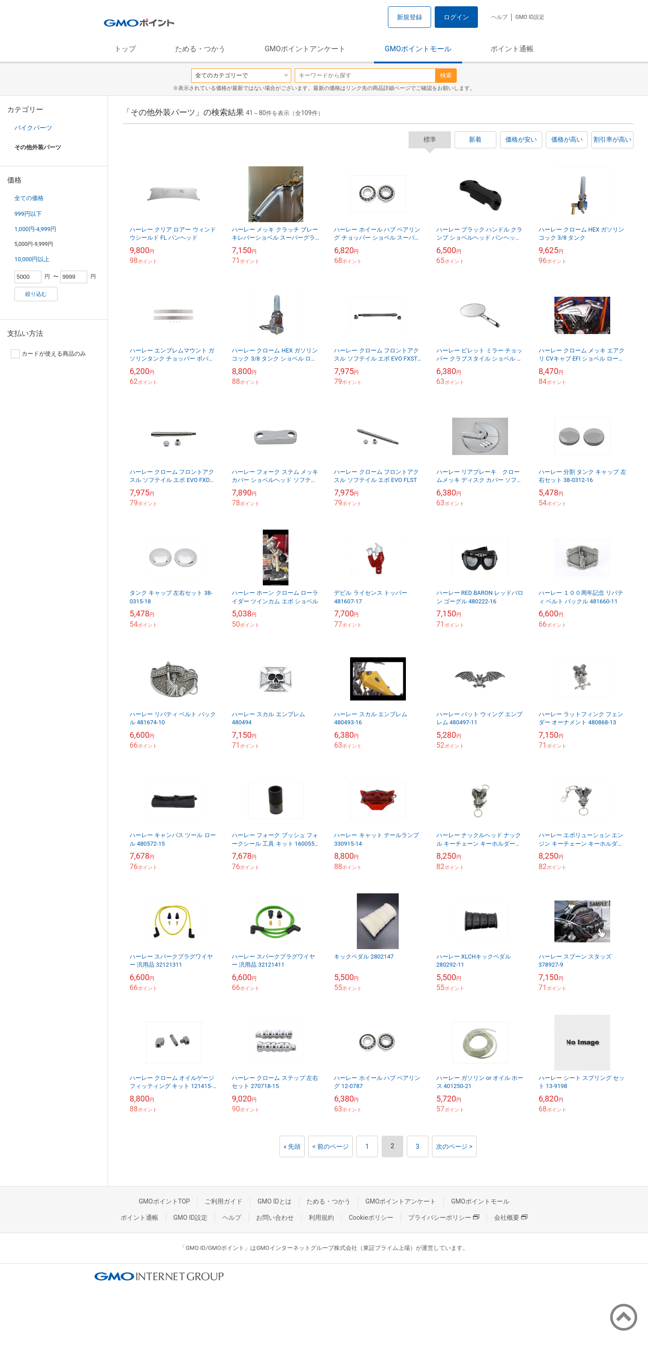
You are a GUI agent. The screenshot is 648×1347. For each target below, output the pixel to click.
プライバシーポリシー (443, 1217)
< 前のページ (330, 1146)
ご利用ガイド (224, 1201)
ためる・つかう (200, 49)
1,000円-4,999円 (35, 229)
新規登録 (409, 17)
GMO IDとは (274, 1201)
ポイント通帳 (512, 49)
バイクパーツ (33, 127)
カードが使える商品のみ (48, 353)
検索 (446, 75)
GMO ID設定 (529, 17)
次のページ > (454, 1146)
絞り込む (36, 294)
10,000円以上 (32, 259)
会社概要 (510, 1217)
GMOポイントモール (418, 49)
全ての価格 (29, 198)
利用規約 (321, 1217)
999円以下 (28, 213)
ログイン (456, 17)
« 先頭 (292, 1146)
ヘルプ (499, 17)
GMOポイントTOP (164, 1201)
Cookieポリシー (371, 1217)
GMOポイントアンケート (305, 49)
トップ (125, 49)
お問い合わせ (275, 1217)
